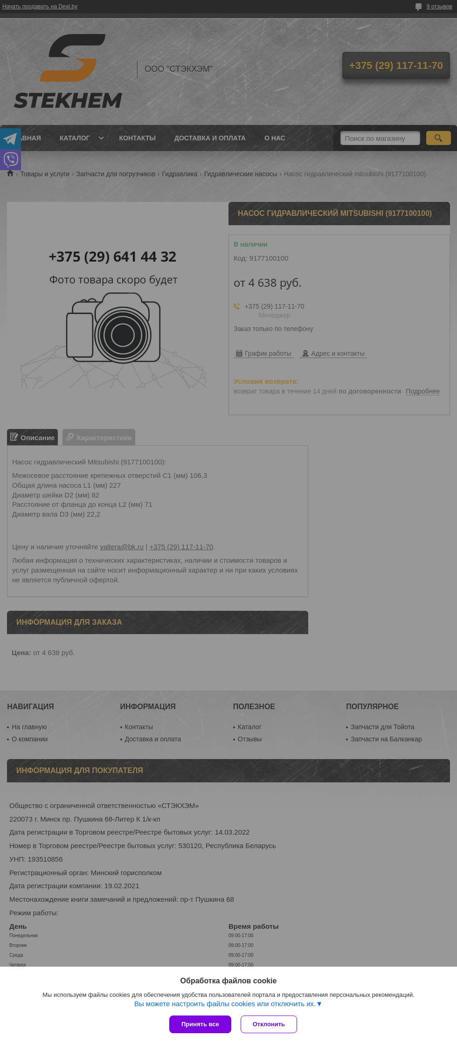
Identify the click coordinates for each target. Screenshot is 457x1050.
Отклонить (269, 1024)
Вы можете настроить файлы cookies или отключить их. (225, 1004)
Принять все (200, 1024)
